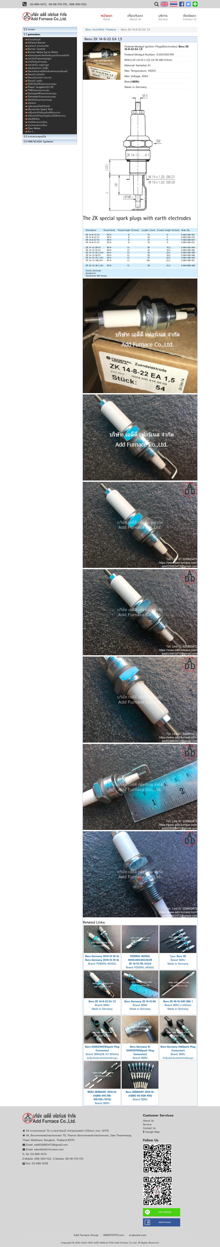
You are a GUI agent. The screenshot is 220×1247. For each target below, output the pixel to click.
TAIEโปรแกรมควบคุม (38, 90)
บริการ (163, 17)
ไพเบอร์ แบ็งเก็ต (36, 74)
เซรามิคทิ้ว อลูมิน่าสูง (38, 65)
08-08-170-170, (58, 4)
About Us (148, 1120)
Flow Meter (34, 128)
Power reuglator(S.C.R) (40, 87)
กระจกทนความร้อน (37, 125)
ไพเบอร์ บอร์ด (35, 81)
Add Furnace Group (86, 1235)
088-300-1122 (77, 4)
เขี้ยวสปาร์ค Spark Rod (40, 109)
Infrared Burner (37, 42)
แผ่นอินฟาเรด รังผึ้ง (38, 68)
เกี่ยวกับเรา (135, 17)
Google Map (152, 1132)
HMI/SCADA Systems (40, 141)
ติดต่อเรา (190, 17)
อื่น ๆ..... (31, 131)
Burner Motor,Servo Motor (43, 52)
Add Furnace (164, 1222)
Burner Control (36, 49)
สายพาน (32, 103)
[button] (156, 5)
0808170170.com (113, 1235)
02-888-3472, (38, 4)
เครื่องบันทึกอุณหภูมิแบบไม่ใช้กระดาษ (47, 115)
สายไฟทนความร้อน (37, 122)
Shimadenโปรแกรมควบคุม (42, 96)
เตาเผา (31, 29)
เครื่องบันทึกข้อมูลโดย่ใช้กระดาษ (44, 112)
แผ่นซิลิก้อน (34, 119)
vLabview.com (137, 1235)
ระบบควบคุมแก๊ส (37, 136)
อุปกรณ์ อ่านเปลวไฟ (38, 46)
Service (147, 1124)
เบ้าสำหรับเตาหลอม (37, 61)
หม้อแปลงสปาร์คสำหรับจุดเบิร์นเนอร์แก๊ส (48, 55)
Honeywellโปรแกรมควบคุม (42, 93)
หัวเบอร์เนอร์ (34, 39)
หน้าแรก (106, 17)
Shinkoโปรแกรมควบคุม (40, 100)
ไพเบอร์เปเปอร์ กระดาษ (39, 77)
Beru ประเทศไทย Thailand (100, 30)
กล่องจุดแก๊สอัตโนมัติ (39, 106)
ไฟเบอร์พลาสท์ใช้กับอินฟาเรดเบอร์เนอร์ (47, 71)
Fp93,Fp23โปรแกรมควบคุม (42, 84)
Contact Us (149, 1128)
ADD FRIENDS (164, 1212)
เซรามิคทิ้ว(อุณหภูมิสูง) (39, 58)
